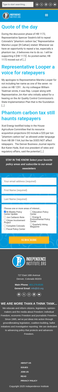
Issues (24, 367)
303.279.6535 (36, 284)
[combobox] (17, 4)
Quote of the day (19, 27)
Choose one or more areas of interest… (22, 208)
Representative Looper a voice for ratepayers (28, 70)
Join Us (25, 372)
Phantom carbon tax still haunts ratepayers (28, 115)
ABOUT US (26, 363)
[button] (46, 15)
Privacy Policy (29, 381)
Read (23, 376)
